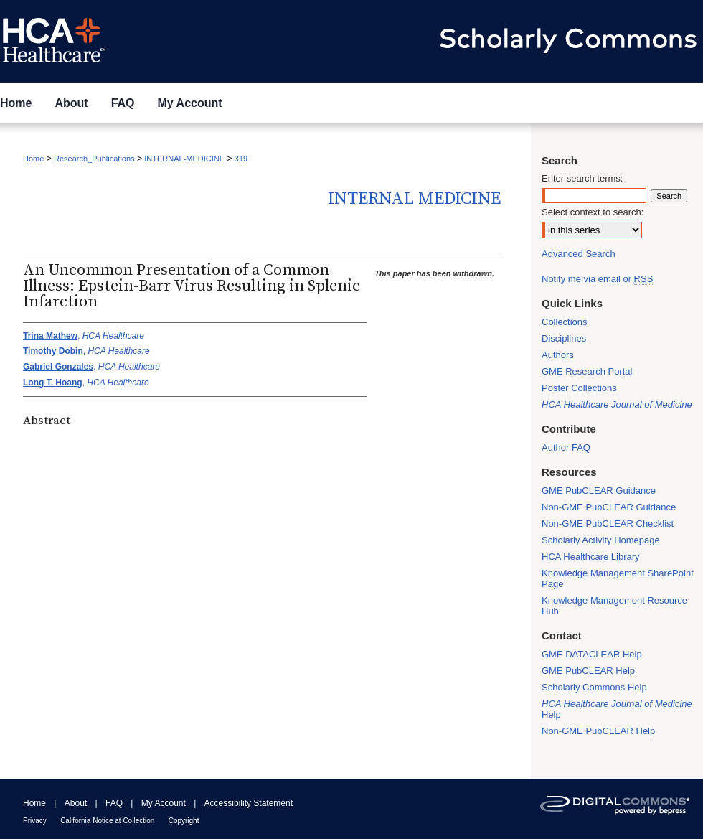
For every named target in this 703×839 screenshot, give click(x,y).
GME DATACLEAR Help (592, 654)
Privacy (35, 821)
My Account (163, 803)
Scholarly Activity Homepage (601, 540)
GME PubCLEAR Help (588, 670)
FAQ (114, 803)
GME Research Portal (587, 371)
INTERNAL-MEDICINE (184, 158)
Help (617, 709)
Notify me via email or (597, 278)
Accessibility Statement (248, 803)
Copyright (184, 821)
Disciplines (564, 338)
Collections (565, 322)
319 (241, 158)
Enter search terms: (582, 178)
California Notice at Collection (107, 821)
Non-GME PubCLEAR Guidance (609, 507)
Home (33, 158)
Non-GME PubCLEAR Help (598, 731)
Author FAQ (566, 447)
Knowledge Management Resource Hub (614, 606)
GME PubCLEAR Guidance (599, 490)
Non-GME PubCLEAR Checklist (608, 523)
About (76, 803)
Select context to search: (592, 212)
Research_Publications (94, 158)
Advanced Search (578, 253)
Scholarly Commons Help (594, 687)
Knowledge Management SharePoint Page (618, 578)
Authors (558, 355)
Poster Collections (579, 388)
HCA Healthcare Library (591, 556)
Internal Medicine (414, 199)
